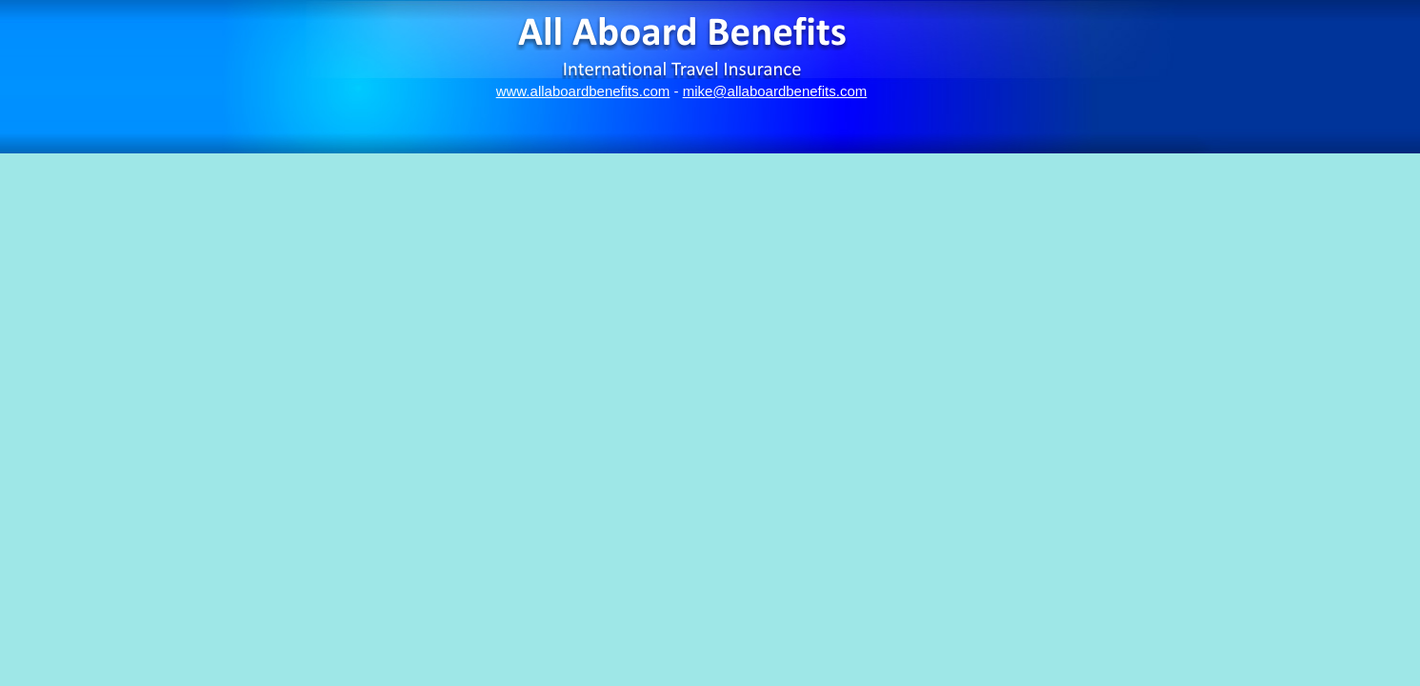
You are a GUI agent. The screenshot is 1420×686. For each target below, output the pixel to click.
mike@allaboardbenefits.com (775, 91)
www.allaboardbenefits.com (583, 91)
